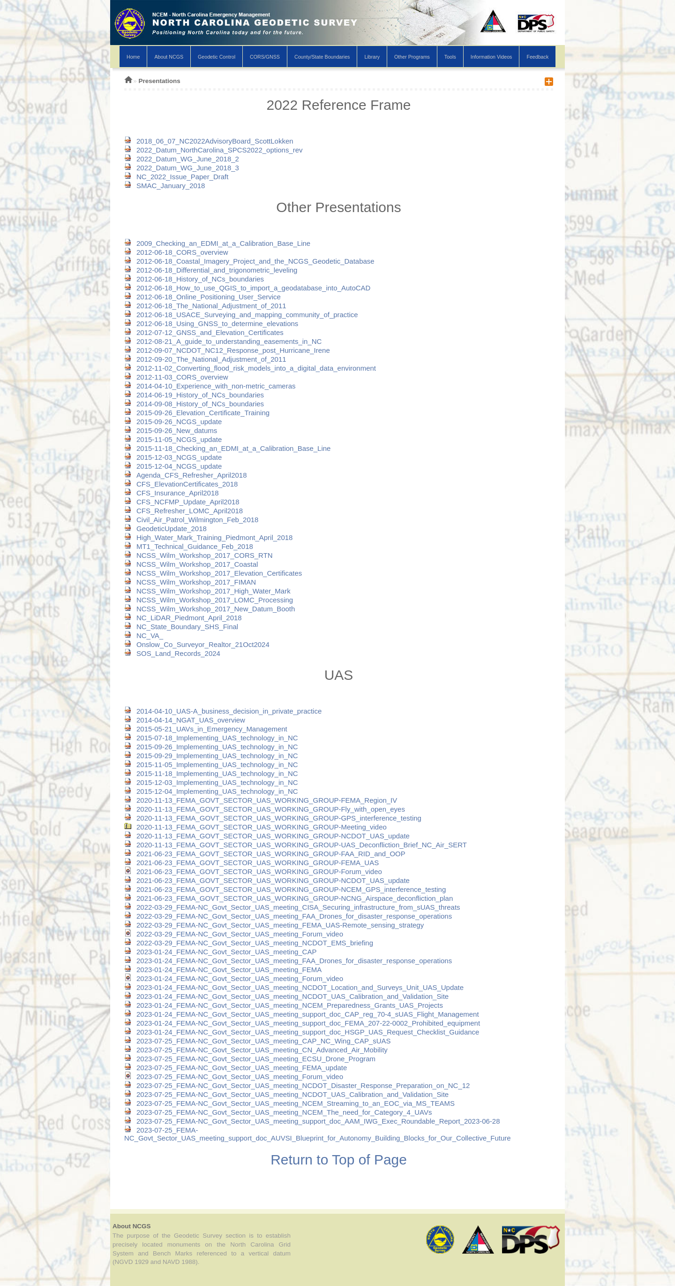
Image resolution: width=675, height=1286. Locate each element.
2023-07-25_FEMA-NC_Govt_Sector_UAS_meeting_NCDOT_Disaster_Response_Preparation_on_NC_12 (297, 1085)
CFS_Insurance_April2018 (171, 493)
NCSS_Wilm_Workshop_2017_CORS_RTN (198, 555)
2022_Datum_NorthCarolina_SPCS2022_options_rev (213, 150)
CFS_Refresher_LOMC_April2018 (183, 511)
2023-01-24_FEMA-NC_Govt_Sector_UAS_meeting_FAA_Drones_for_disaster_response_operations (288, 961)
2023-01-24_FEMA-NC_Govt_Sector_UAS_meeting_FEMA (223, 970)
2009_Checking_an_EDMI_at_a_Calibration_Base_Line (217, 243)
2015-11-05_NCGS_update (173, 439)
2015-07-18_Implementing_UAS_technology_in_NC (211, 738)
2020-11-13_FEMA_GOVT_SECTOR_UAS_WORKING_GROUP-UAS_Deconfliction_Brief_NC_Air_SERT (295, 845)
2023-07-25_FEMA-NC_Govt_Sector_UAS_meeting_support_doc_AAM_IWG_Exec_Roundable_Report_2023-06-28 (312, 1121)
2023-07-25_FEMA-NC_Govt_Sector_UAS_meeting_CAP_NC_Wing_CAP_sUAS (257, 1041)
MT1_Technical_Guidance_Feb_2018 (188, 546)
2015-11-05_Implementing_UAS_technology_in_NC (211, 765)
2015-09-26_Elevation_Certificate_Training (197, 413)
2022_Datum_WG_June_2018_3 (181, 168)
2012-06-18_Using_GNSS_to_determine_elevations (211, 323)
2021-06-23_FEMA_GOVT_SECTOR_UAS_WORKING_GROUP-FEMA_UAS (251, 863)
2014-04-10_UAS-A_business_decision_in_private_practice (223, 711)
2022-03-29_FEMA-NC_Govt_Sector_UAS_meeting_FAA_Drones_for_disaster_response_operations (288, 916)
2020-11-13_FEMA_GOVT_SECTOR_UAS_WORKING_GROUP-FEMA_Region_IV (260, 800)
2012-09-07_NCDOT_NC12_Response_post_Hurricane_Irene (227, 350)
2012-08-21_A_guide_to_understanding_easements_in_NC (223, 341)
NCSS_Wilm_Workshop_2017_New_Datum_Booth (209, 609)
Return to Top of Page (338, 1159)
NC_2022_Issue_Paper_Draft (176, 177)
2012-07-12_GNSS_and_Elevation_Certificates (204, 332)
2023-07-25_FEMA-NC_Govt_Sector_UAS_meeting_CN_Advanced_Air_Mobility (256, 1050)
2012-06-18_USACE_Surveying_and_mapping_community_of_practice (241, 315)
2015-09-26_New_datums (170, 430)
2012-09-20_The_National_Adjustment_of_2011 (205, 359)
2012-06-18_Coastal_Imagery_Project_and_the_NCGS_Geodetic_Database (249, 261)
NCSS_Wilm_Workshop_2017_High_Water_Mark (207, 591)
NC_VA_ (143, 635)
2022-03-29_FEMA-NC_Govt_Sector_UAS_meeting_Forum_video (233, 934)
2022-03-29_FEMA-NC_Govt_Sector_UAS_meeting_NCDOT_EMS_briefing (248, 943)
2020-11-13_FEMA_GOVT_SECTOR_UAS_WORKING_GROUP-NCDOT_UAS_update (267, 836)
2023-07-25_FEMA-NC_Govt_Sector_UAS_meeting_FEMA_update (235, 1068)
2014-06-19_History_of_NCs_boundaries (194, 395)
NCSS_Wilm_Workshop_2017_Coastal (191, 564)
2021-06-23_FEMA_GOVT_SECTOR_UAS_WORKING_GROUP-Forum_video (253, 871)
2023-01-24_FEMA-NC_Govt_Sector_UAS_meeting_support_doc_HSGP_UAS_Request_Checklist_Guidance (301, 1032)
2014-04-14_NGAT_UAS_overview (184, 720)
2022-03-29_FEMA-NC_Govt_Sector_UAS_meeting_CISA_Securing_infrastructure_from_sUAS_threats (292, 907)
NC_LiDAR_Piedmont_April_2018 (183, 618)
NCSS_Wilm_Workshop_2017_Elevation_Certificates (213, 573)
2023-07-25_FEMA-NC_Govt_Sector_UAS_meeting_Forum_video (233, 1077)
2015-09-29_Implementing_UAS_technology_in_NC (211, 756)
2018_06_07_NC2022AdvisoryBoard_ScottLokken (208, 141)
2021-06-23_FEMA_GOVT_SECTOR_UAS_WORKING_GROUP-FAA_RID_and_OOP (264, 854)
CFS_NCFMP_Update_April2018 (182, 502)
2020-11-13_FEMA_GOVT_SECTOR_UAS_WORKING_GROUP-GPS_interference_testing (272, 818)
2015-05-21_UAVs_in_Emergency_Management (205, 729)
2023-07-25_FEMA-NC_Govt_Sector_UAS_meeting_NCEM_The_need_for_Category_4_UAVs (278, 1112)
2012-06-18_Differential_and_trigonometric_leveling (210, 270)
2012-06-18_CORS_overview (176, 252)
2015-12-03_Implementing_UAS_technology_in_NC (211, 782)
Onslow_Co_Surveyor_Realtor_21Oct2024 (197, 644)
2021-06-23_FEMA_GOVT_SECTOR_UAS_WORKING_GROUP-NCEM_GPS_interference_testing (285, 889)
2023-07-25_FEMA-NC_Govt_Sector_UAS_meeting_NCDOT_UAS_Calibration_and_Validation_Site (286, 1094)
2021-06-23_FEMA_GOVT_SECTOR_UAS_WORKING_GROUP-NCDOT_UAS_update (267, 880)
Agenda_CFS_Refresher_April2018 (185, 475)
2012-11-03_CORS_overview (176, 377)
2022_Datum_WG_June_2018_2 (181, 159)
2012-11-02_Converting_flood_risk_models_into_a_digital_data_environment (250, 368)
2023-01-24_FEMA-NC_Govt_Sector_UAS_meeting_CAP (220, 952)
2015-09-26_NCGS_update (173, 422)
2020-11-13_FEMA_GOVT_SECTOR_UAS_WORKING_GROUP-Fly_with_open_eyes (264, 809)
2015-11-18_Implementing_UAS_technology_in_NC (211, 773)
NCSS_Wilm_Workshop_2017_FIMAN (190, 582)
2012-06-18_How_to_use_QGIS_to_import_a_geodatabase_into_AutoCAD (247, 288)
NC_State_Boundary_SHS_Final (181, 627)
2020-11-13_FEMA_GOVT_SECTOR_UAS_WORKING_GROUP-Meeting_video (255, 827)
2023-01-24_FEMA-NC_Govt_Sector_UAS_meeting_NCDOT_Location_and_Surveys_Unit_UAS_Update (294, 987)
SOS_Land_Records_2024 (172, 653)
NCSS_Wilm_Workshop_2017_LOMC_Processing (208, 600)
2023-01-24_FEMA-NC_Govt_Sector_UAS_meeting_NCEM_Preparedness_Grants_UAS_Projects (283, 1005)
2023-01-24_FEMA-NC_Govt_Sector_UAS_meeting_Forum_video (233, 978)
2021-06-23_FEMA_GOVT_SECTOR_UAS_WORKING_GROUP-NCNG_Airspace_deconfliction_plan (288, 898)
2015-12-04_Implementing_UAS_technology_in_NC (211, 791)
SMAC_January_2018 (164, 186)
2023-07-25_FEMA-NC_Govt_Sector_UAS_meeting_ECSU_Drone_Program (249, 1059)
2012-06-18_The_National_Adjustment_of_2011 (205, 306)
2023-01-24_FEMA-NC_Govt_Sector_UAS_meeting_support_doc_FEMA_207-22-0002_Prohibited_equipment (302, 1023)
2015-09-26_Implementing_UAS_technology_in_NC (211, 747)
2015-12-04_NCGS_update (173, 466)
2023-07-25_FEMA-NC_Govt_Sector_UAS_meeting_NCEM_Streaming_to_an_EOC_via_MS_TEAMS (289, 1103)
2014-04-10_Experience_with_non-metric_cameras (209, 386)
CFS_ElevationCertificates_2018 (181, 484)
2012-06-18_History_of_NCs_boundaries (194, 279)
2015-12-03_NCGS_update (173, 457)
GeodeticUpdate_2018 (165, 529)
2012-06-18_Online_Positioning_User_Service (202, 297)
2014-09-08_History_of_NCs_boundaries (194, 404)
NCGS (337, 34)
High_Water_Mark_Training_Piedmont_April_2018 (208, 537)
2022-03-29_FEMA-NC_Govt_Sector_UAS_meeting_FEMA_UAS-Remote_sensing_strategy (274, 925)
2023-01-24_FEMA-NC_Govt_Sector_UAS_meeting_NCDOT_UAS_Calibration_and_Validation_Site (286, 996)
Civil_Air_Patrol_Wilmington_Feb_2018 (191, 520)
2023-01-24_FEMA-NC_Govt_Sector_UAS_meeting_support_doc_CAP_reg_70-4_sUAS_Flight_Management (301, 1014)
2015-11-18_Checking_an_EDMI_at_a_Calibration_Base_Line (227, 448)
